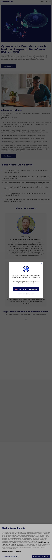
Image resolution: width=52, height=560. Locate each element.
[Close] (41, 263)
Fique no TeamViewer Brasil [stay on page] (26, 294)
